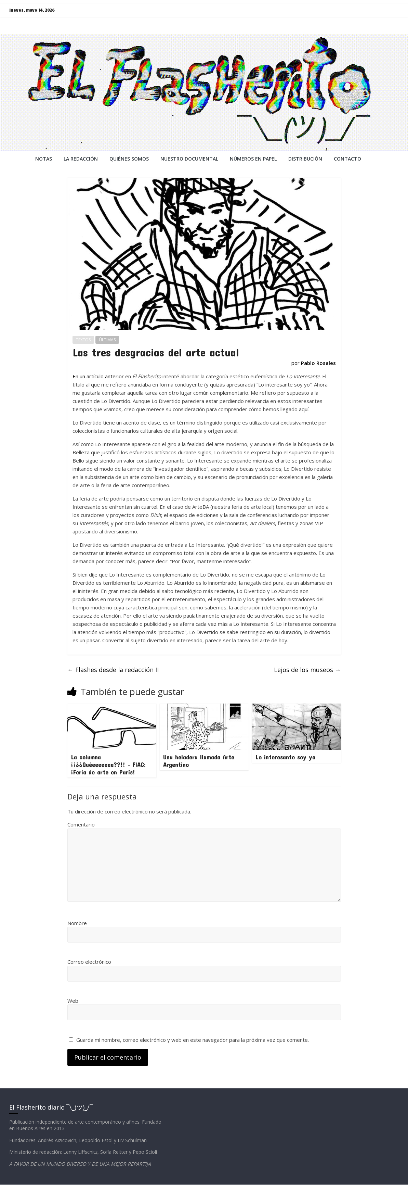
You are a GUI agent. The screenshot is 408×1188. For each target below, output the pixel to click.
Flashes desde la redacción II (113, 670)
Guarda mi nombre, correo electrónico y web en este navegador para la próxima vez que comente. (192, 1039)
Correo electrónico (89, 961)
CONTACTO (347, 158)
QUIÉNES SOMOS (129, 158)
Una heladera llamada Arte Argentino (198, 760)
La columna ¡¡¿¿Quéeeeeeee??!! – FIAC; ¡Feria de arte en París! (108, 764)
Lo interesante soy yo (285, 757)
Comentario (81, 824)
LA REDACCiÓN (81, 158)
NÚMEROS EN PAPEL (253, 158)
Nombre (77, 923)
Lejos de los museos (307, 670)
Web (72, 1000)
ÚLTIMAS (107, 340)
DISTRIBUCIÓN (305, 158)
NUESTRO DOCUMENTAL (189, 158)
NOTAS (43, 158)
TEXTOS (83, 340)
